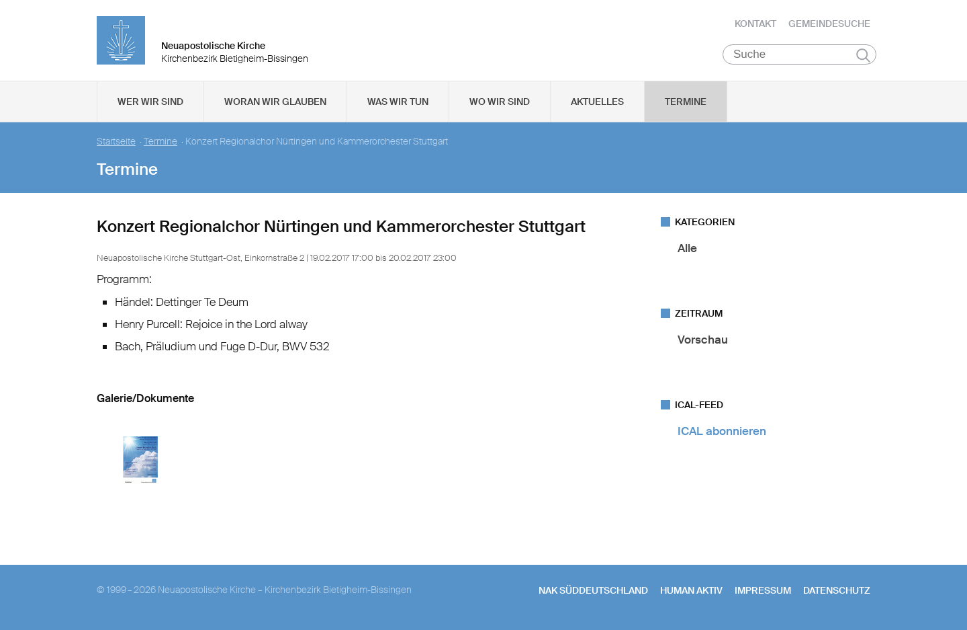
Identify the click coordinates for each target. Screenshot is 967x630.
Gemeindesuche (829, 23)
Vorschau (703, 339)
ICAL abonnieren (722, 431)
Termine (685, 101)
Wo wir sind (499, 101)
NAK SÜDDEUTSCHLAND (593, 590)
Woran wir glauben (275, 101)
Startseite (116, 141)
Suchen (863, 55)
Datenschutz (836, 590)
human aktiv (691, 590)
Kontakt (755, 23)
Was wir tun (397, 101)
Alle (687, 248)
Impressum (763, 590)
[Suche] (799, 54)
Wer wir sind (150, 101)
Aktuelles (597, 101)
